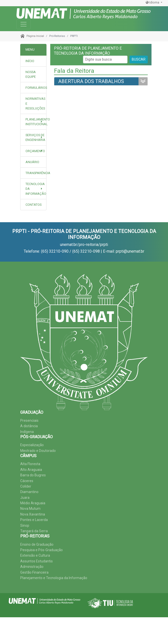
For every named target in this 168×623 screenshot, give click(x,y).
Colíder (25, 486)
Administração (32, 567)
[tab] (33, 74)
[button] (33, 121)
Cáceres (26, 481)
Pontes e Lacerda (34, 520)
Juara (25, 498)
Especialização (32, 445)
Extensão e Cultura (35, 555)
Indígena (27, 432)
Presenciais (29, 420)
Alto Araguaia (31, 470)
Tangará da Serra (34, 531)
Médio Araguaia (32, 503)
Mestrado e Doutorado (38, 451)
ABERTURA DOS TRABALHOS (91, 81)
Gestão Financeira (34, 572)
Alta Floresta (30, 464)
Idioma (153, 2)
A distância (29, 426)
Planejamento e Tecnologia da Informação (53, 578)
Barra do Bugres (33, 475)
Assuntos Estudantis (36, 561)
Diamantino (29, 492)
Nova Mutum (30, 509)
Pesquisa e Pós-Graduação (41, 550)
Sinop (24, 525)
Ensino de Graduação (37, 544)
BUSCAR (139, 59)
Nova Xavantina (32, 514)
